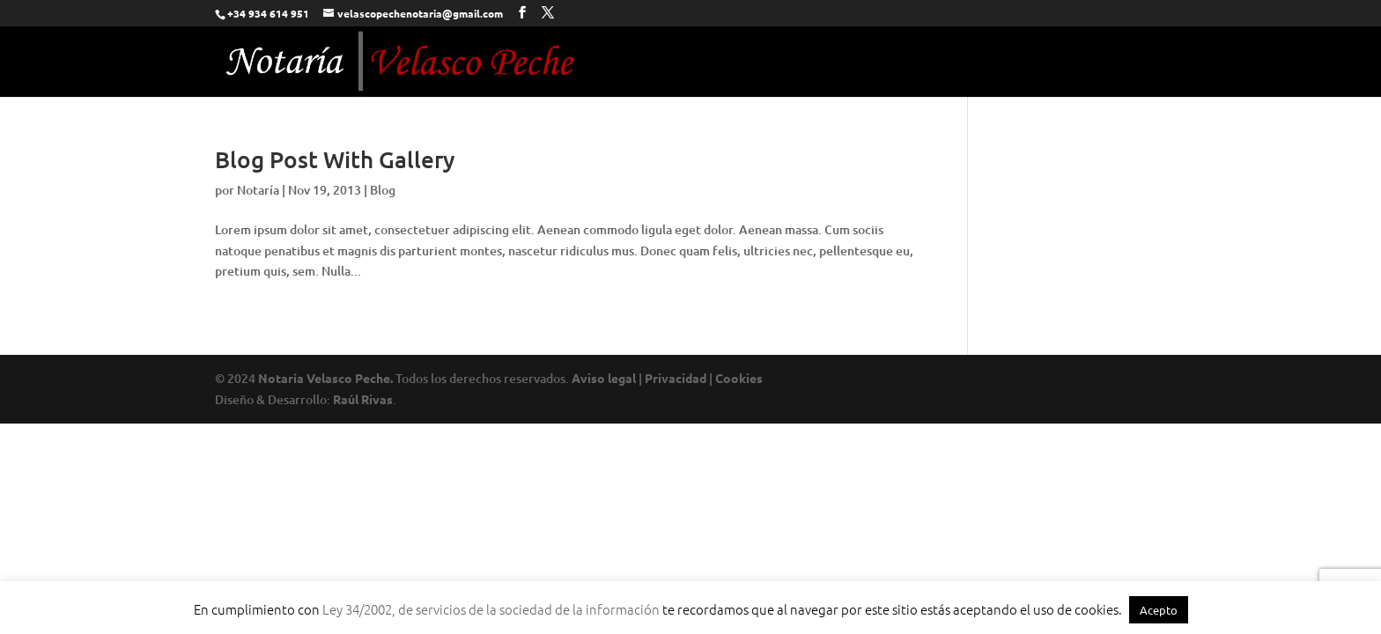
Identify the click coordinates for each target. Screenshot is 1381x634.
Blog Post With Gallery (335, 158)
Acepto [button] (1159, 609)
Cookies (739, 378)
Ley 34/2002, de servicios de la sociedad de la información (491, 609)
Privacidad (675, 378)
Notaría (258, 189)
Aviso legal (604, 378)
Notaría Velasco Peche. (325, 378)
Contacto (1133, 62)
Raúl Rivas (363, 399)
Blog (382, 189)
